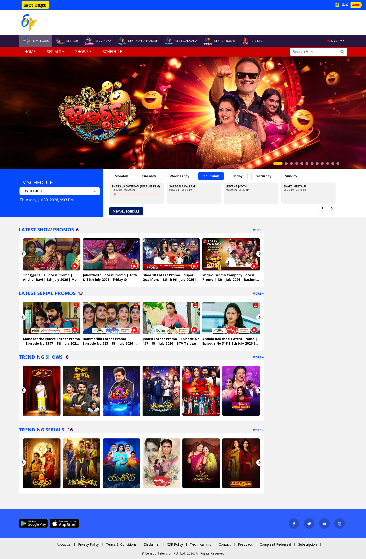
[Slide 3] (291, 163)
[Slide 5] (301, 163)
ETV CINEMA (97, 41)
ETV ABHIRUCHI (219, 41)
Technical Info (200, 544)
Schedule (112, 51)
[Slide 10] (327, 163)
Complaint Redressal (275, 544)
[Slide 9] (322, 163)
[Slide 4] (296, 163)
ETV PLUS (66, 41)
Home (30, 51)
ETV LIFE (251, 41)
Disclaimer (152, 544)
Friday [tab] (238, 176)
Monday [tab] (121, 176)
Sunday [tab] (291, 176)
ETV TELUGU (35, 41)
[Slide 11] (332, 163)
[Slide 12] (337, 163)
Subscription (307, 544)
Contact (225, 544)
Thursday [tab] (211, 176)
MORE (355, 5)
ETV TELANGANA (180, 41)
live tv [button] (336, 40)
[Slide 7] (312, 163)
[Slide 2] (286, 163)
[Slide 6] (307, 163)
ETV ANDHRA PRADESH (137, 41)
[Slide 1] (278, 163)
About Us (64, 544)
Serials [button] (54, 51)
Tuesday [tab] (149, 176)
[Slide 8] (317, 163)
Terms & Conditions (121, 544)
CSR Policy (175, 544)
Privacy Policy (88, 544)
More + (258, 230)
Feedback (245, 544)
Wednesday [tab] (179, 176)
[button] (27, 113)
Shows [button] (82, 51)
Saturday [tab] (264, 176)
